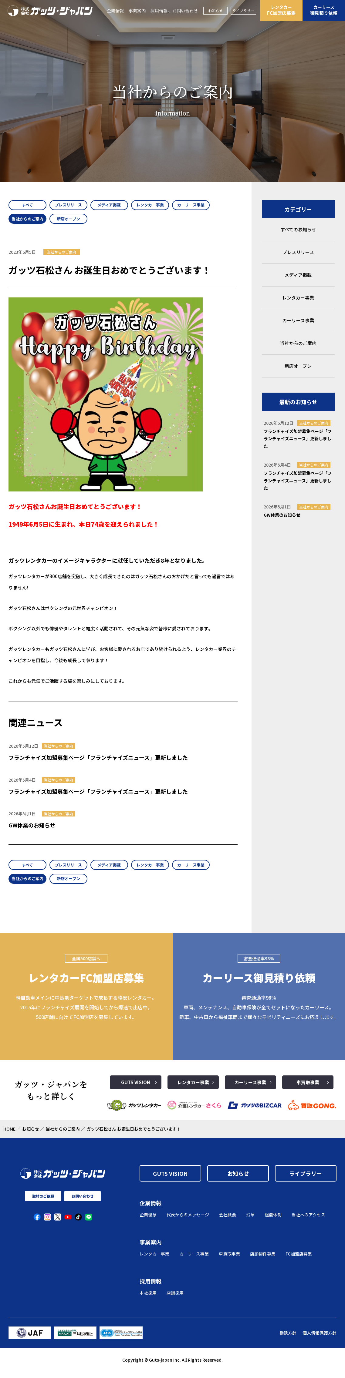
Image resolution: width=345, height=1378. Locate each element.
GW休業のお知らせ (32, 829)
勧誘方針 (287, 1339)
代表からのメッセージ (188, 1222)
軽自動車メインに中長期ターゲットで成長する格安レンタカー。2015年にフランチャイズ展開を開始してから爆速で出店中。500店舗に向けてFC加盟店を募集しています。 (86, 1014)
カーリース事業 (250, 1089)
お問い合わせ (185, 11)
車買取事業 (307, 1089)
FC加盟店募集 (281, 10)
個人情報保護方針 (320, 1339)
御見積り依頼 (324, 10)
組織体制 (273, 1222)
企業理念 (148, 1222)
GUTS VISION (135, 1089)
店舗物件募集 (263, 1260)
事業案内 (137, 11)
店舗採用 (175, 1299)
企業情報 (115, 11)
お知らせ (215, 10)
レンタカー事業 (193, 1089)
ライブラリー (243, 10)
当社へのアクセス (308, 1222)
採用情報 (159, 11)
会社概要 (227, 1222)
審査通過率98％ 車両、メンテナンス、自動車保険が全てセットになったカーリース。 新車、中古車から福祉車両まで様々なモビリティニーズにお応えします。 (258, 1014)
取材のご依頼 (43, 1202)
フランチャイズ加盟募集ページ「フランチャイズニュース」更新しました (98, 761)
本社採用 (148, 1299)
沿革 (250, 1222)
